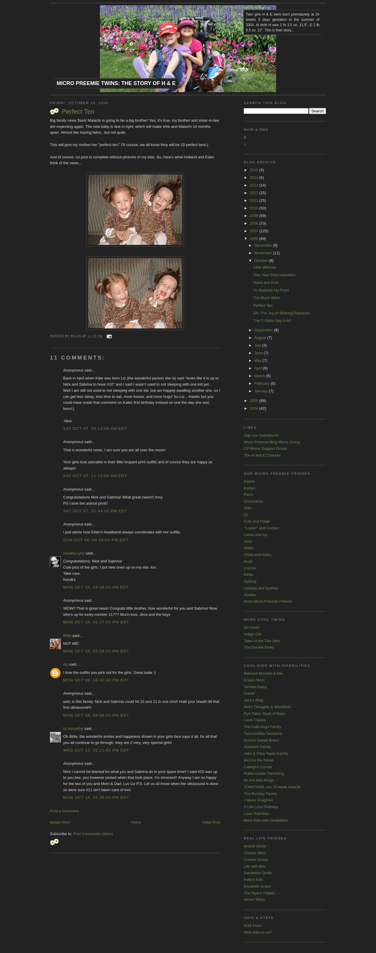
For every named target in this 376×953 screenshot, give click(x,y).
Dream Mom (254, 680)
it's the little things (259, 780)
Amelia (250, 595)
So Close (251, 627)
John (248, 541)
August (260, 337)
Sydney (250, 581)
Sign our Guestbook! (261, 435)
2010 (254, 208)
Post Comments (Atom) (93, 834)
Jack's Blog (253, 700)
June (259, 353)
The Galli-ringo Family (262, 727)
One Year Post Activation (274, 275)
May (258, 360)
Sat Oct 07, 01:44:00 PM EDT (95, 511)
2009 (254, 215)
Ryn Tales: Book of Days (264, 713)
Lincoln (250, 568)
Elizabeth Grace (257, 886)
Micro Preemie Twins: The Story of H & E (116, 83)
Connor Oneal (256, 859)
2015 (254, 170)
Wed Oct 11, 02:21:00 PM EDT (96, 750)
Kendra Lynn (74, 553)
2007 (254, 231)
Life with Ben (255, 866)
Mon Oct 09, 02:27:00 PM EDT (96, 622)
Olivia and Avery (257, 554)
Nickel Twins (254, 899)
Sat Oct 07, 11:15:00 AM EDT (95, 476)
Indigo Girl (252, 634)
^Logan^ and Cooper (261, 528)
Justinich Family (257, 747)
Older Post (211, 822)
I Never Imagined (258, 800)
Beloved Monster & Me (263, 673)
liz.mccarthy (73, 728)
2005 (254, 401)
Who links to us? (258, 932)
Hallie (249, 548)
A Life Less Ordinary (261, 807)
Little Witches (264, 267)
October (261, 260)
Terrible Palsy (255, 687)
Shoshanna (253, 501)
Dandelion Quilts (258, 873)
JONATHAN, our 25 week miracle (272, 787)
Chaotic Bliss (255, 853)
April (258, 368)
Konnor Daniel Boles (261, 740)
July (258, 345)
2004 (254, 408)
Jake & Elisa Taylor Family (266, 753)
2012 (254, 193)
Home (136, 822)
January (261, 391)
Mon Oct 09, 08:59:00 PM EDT (96, 715)
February (262, 383)
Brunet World (255, 846)
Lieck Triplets (255, 720)
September (264, 330)
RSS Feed (252, 925)
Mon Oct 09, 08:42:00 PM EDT (96, 680)
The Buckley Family (260, 793)
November (263, 253)
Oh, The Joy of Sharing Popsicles (281, 313)
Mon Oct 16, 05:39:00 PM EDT (96, 797)
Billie (67, 635)
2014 (254, 177)
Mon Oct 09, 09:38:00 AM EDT (96, 587)
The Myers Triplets (259, 893)
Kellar (249, 574)
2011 (254, 200)
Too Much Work (266, 298)
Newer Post (60, 822)
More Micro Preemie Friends (268, 601)
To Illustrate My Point (271, 290)
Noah (248, 561)
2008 (254, 223)
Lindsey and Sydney (261, 588)
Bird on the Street (258, 760)
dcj (65, 664)
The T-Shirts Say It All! (272, 320)
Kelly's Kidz (253, 879)
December (263, 245)
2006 (254, 238)
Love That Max (256, 813)
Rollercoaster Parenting (264, 773)
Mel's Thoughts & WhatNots (267, 707)
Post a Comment (64, 811)
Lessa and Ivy (255, 535)
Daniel (249, 693)
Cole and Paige (257, 521)
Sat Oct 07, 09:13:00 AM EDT (95, 428)
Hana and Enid (265, 282)
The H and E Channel (262, 455)
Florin (249, 494)
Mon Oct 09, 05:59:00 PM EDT (96, 651)
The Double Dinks (259, 647)
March (260, 376)
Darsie (249, 481)
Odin (248, 508)
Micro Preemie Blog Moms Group (272, 442)
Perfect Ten (78, 111)
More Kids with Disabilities (266, 820)
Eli (246, 515)
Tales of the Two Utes (262, 641)
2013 (254, 185)
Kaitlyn (249, 488)
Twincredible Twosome (263, 733)
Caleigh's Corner (258, 767)
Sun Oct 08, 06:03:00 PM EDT (95, 540)
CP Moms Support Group (265, 448)
